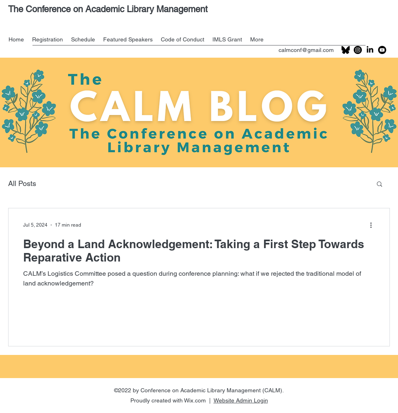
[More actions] (374, 225)
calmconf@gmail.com (306, 50)
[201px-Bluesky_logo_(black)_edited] (346, 50)
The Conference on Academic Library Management (108, 9)
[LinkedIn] (370, 50)
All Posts (22, 183)
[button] (379, 184)
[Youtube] (382, 50)
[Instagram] (358, 50)
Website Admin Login (241, 400)
